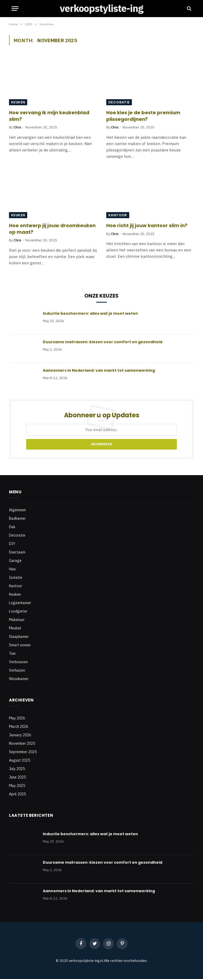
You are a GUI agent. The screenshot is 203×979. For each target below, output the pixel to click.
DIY (12, 543)
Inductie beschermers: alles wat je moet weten (90, 313)
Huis (12, 569)
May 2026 (17, 718)
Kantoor (117, 215)
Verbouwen (18, 662)
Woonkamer (19, 678)
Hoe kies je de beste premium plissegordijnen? (143, 115)
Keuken (18, 102)
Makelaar (17, 619)
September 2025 (23, 751)
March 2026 (18, 726)
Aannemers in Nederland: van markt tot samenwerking (99, 370)
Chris (17, 127)
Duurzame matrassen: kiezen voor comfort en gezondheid (102, 342)
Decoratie (119, 102)
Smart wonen (20, 645)
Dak (12, 526)
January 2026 (20, 735)
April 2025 (17, 794)
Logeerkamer (20, 602)
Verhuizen (17, 670)
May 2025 (17, 785)
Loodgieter (18, 611)
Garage (15, 560)
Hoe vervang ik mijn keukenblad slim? (49, 115)
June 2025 (17, 777)
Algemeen (17, 510)
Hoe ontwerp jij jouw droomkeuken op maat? (52, 228)
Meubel (15, 628)
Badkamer (17, 518)
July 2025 (17, 768)
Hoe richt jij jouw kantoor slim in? (146, 225)
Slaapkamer (19, 636)
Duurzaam (17, 552)
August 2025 (19, 760)
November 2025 (22, 743)
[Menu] (15, 9)
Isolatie (15, 577)
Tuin (12, 653)
